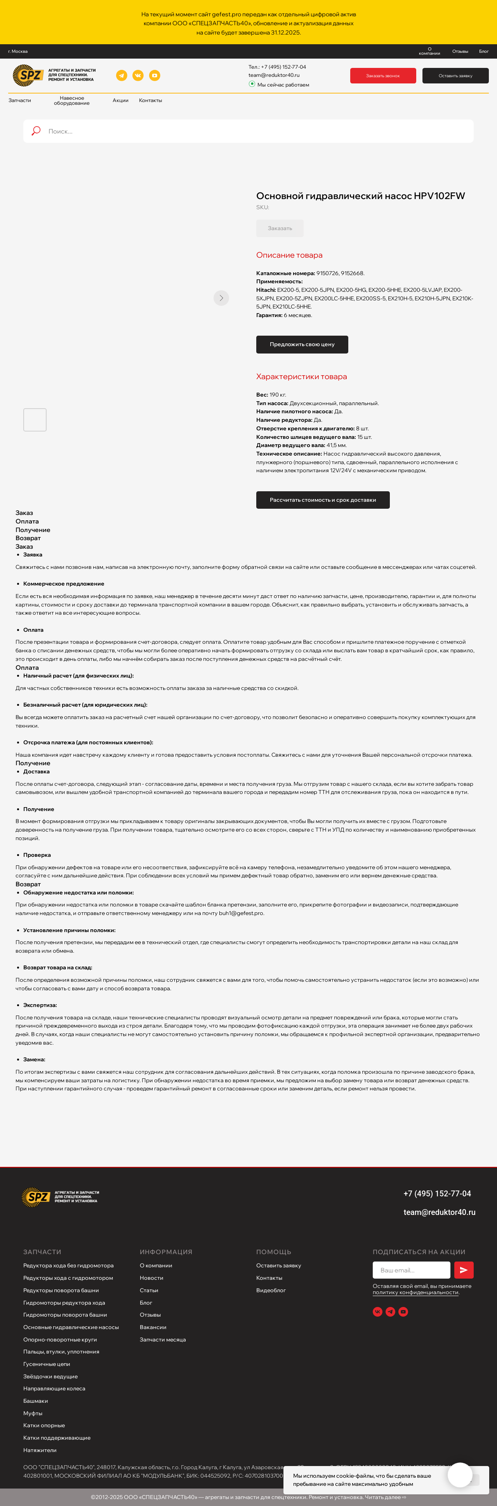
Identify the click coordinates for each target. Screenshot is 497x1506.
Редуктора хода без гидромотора (68, 1265)
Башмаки (35, 1400)
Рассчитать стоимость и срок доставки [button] (323, 499)
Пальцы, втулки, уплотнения (61, 1351)
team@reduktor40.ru (274, 75)
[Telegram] (390, 1312)
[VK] (377, 1312)
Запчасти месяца (163, 1339)
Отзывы (150, 1314)
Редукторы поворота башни (61, 1290)
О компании (156, 1265)
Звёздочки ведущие (50, 1376)
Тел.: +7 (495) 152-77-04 (277, 67)
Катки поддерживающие (56, 1437)
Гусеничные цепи (46, 1363)
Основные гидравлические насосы (71, 1327)
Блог (146, 1302)
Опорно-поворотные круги (60, 1339)
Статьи (149, 1290)
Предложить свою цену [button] (302, 344)
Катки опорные (44, 1425)
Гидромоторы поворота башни (65, 1314)
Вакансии (153, 1327)
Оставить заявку (278, 1265)
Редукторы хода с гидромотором (68, 1277)
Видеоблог (271, 1290)
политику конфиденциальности (416, 1292)
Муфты (32, 1413)
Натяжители (40, 1450)
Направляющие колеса (54, 1388)
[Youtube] (403, 1312)
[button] (383, 76)
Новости (151, 1277)
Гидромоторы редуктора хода (64, 1302)
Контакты (269, 1277)
